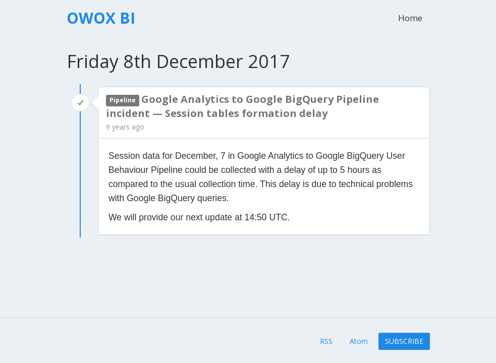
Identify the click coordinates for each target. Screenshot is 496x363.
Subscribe (404, 341)
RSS (326, 341)
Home (410, 18)
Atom (359, 341)
